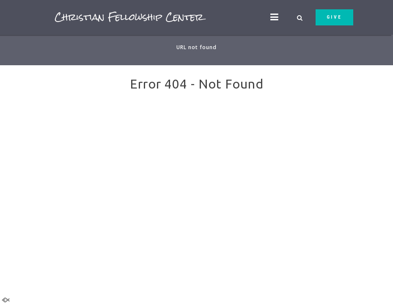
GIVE (334, 17)
